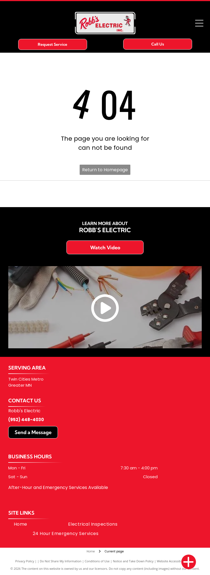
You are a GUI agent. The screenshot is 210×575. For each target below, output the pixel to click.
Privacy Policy (24, 561)
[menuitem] (20, 524)
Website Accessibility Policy (176, 561)
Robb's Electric (24, 411)
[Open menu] (199, 23)
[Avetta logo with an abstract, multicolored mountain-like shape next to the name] (105, 194)
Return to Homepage (105, 170)
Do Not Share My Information (61, 561)
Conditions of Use (97, 561)
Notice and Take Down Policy (133, 561)
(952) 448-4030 (26, 419)
